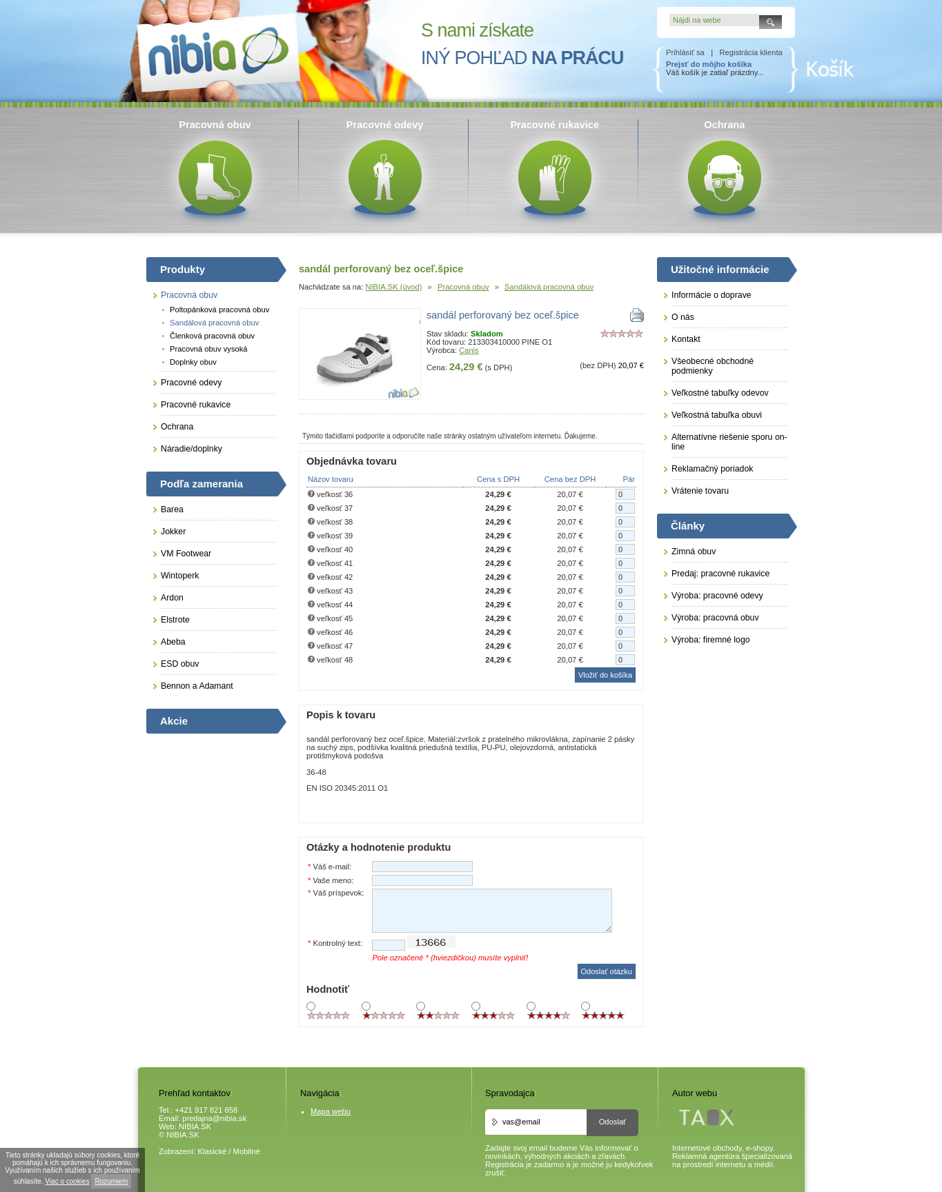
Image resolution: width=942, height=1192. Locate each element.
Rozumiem (111, 1181)
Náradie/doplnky (191, 449)
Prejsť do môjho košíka (709, 64)
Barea (172, 509)
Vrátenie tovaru (700, 491)
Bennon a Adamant (197, 686)
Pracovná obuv (463, 287)
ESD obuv (180, 664)
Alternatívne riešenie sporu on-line (729, 442)
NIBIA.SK (195, 1126)
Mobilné (246, 1151)
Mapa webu (331, 1111)
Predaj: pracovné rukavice (720, 573)
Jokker (173, 531)
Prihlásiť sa (685, 52)
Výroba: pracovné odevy (717, 595)
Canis (469, 350)
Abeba (173, 642)
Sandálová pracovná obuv (548, 287)
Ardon (172, 598)
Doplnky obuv (193, 362)
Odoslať (613, 1122)
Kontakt (685, 339)
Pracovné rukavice (195, 405)
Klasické (212, 1151)
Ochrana (177, 427)
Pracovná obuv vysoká (209, 349)
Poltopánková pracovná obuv (219, 309)
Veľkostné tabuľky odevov (720, 393)
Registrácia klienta (750, 52)
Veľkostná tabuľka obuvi (716, 415)
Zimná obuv (693, 551)
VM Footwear (186, 553)
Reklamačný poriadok (712, 469)
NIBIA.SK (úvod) (393, 287)
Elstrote (175, 620)
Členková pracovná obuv (212, 336)
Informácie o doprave (711, 295)
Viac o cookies (67, 1181)
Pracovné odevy (191, 382)
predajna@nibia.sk (214, 1118)
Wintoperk (180, 575)
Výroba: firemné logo (710, 640)
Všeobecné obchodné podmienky (712, 366)
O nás (682, 317)
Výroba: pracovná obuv (715, 618)
